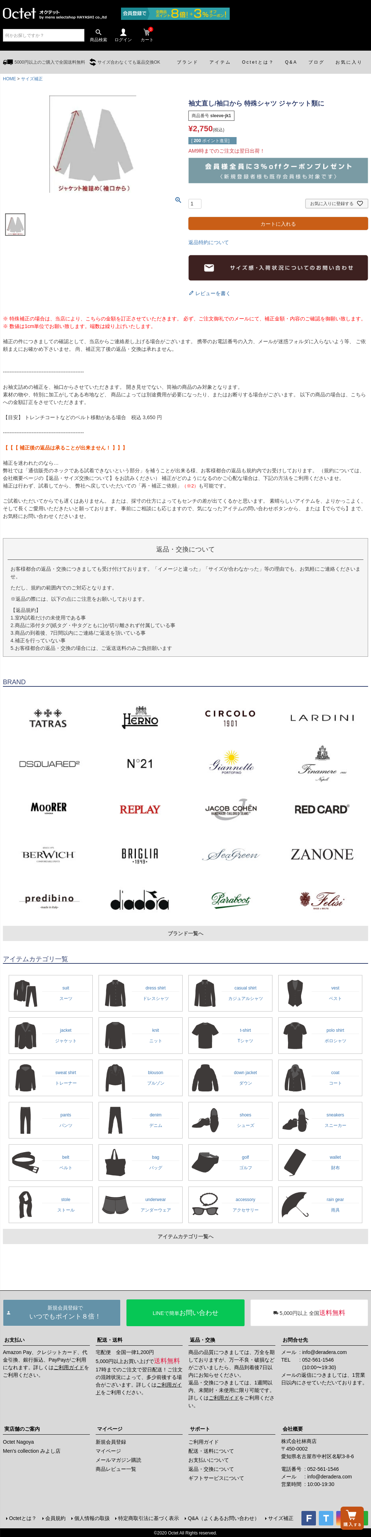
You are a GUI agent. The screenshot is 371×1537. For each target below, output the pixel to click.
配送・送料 (109, 1340)
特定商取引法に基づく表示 (148, 1518)
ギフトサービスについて (216, 1478)
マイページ (109, 1429)
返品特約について (208, 242)
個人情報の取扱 (91, 1518)
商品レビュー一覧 (116, 1469)
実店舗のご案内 (22, 1429)
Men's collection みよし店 (32, 1451)
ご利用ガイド (69, 1367)
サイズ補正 (32, 78)
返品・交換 (202, 1340)
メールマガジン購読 (118, 1460)
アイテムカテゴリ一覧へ (185, 1236)
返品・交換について (211, 1469)
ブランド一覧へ (185, 933)
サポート (200, 1429)
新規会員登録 (111, 1442)
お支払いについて (208, 1460)
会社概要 (293, 1429)
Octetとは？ (22, 1518)
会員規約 (55, 1518)
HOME (9, 78)
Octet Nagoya (18, 1442)
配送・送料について (211, 1451)
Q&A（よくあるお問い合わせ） (223, 1518)
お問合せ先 (295, 1340)
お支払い (14, 1340)
